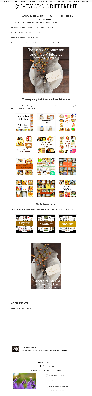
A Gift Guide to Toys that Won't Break (57, 390)
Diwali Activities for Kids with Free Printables (58, 383)
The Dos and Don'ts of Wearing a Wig (57, 375)
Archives (47, 362)
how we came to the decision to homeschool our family (54, 350)
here (32, 350)
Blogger (60, 370)
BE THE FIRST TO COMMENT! (46, 19)
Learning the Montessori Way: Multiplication (58, 386)
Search (52, 362)
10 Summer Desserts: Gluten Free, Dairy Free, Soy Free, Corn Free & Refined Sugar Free (65, 379)
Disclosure (41, 362)
